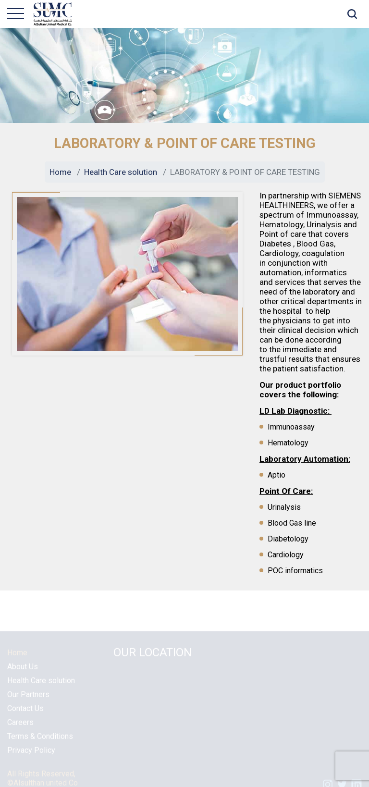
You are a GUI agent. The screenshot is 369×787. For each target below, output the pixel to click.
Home (60, 172)
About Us (22, 671)
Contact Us (25, 713)
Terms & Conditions (40, 741)
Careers (20, 727)
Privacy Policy (31, 755)
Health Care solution (120, 172)
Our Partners (28, 699)
